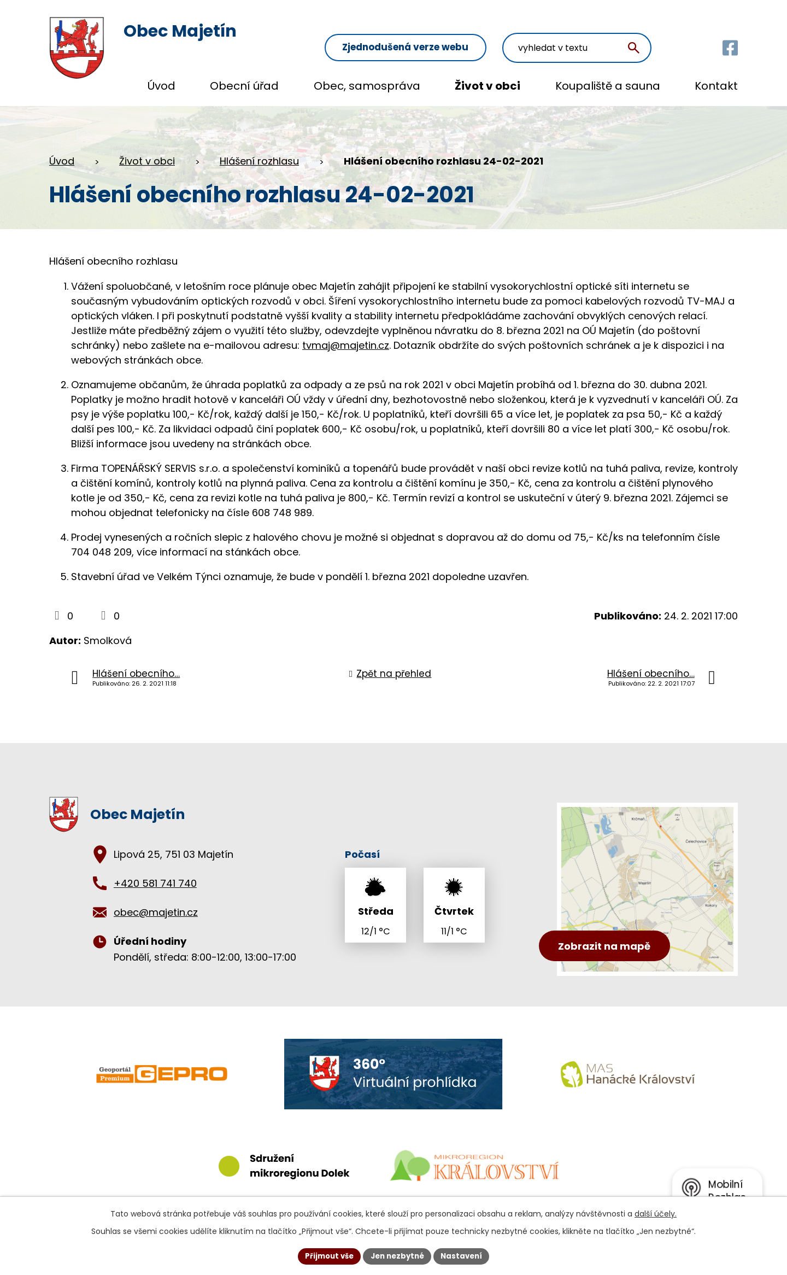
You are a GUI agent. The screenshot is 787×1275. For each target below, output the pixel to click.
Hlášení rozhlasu (259, 161)
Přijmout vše (325, 1255)
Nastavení (466, 1255)
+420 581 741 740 (155, 883)
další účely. (656, 1212)
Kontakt (716, 85)
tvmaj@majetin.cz (345, 345)
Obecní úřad (244, 85)
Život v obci (487, 85)
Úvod (161, 85)
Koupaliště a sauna (607, 85)
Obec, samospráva (367, 85)
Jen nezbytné (397, 1255)
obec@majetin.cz (156, 912)
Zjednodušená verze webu (453, 33)
